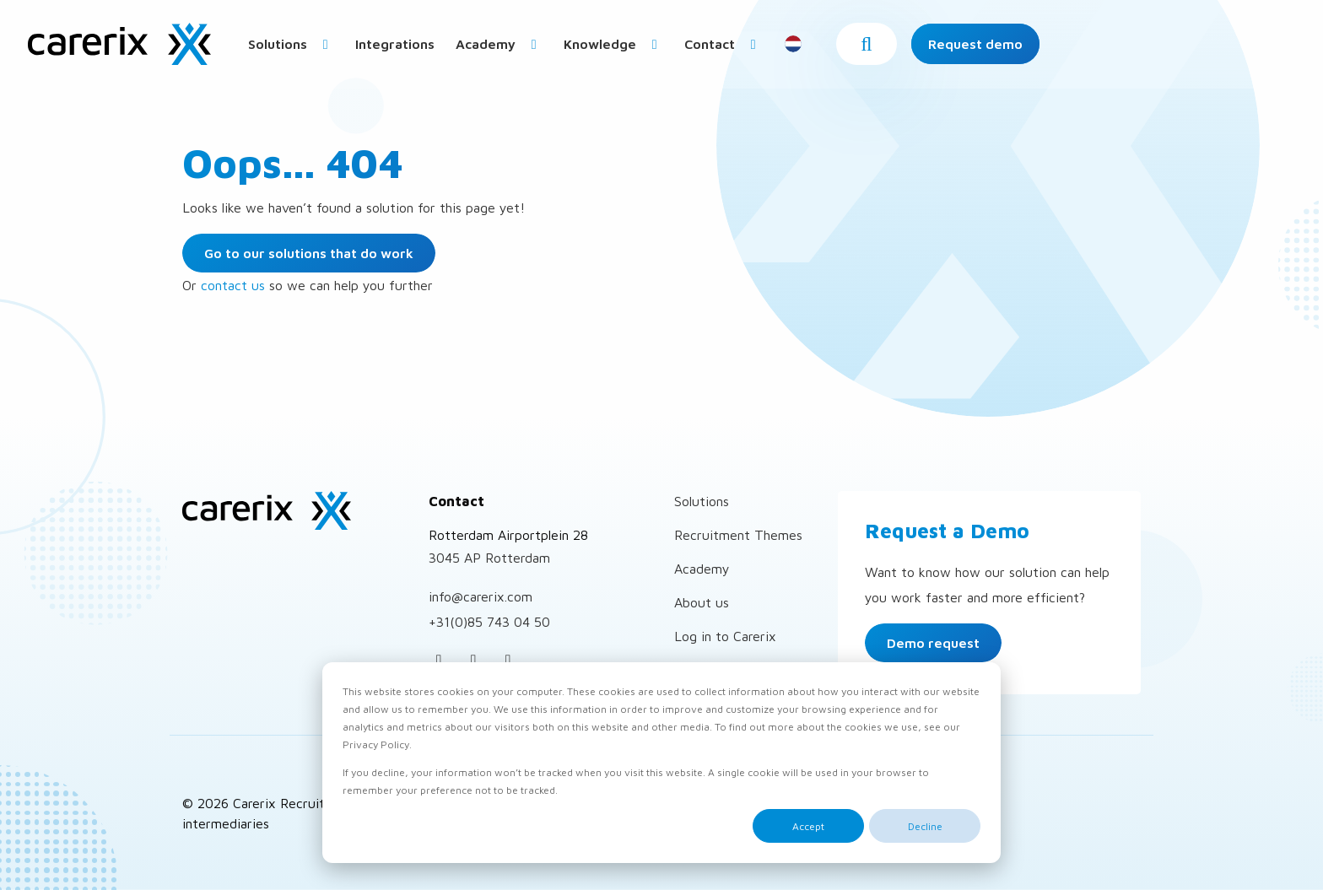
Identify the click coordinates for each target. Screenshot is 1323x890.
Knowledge (742, 48)
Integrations (524, 48)
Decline (925, 826)
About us (701, 602)
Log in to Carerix (725, 636)
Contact (852, 48)
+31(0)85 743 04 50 (489, 621)
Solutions (420, 48)
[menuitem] (420, 47)
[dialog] (661, 762)
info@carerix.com (480, 596)
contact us (233, 285)
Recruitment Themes (738, 534)
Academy (628, 48)
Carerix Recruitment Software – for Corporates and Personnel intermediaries (122, 48)
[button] (1122, 48)
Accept (808, 826)
